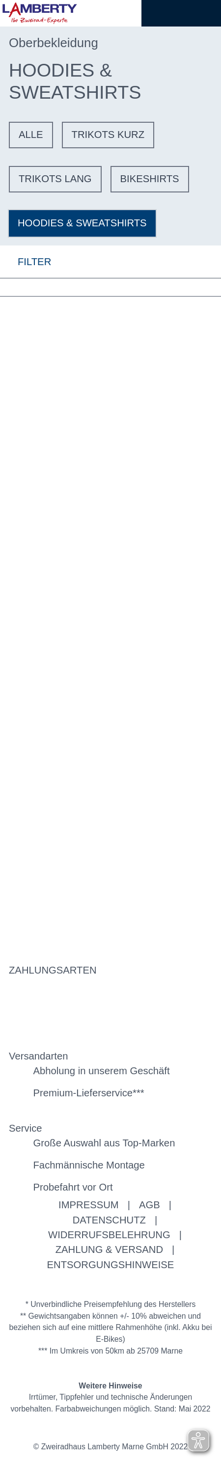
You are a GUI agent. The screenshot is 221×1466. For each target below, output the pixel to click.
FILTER (25, 261)
